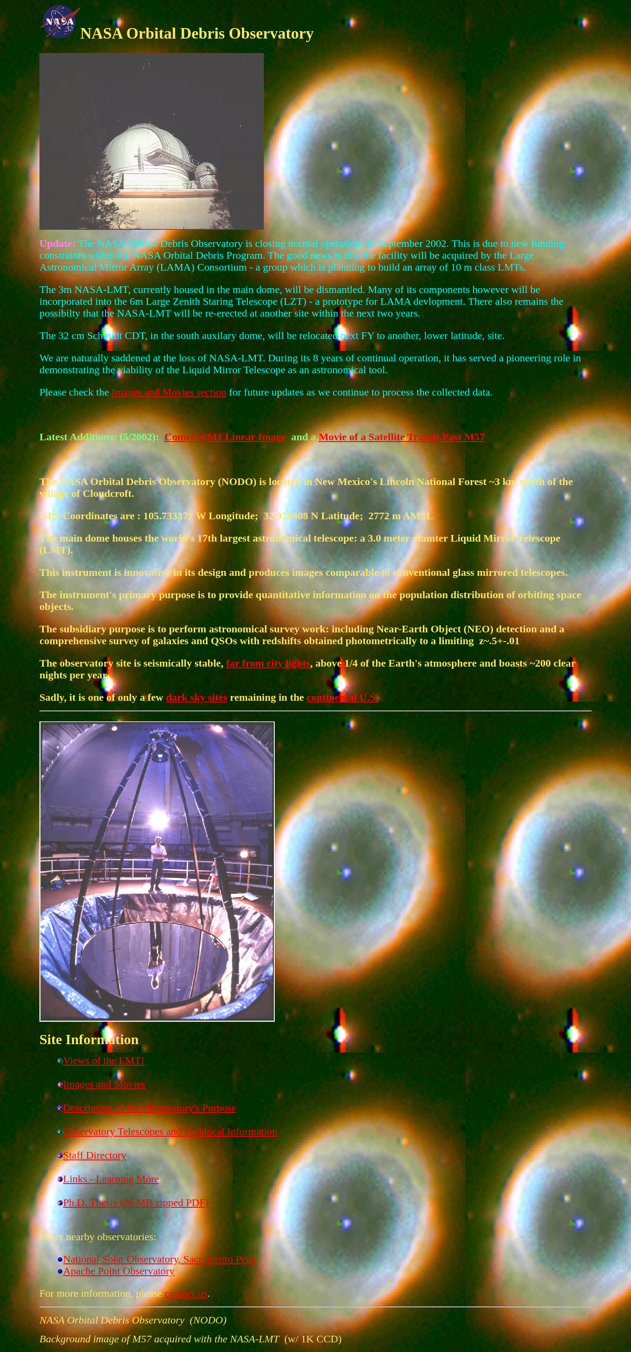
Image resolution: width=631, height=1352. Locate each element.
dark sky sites (196, 697)
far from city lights (268, 663)
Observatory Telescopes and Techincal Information (170, 1131)
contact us (186, 1293)
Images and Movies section (169, 392)
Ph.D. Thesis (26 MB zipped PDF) (136, 1202)
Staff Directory (94, 1155)
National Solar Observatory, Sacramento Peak (159, 1259)
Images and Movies (104, 1084)
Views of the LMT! (104, 1060)
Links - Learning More (111, 1178)
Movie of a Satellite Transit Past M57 (402, 436)
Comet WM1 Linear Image (225, 436)
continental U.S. (342, 697)
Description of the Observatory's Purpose (149, 1107)
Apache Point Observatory (119, 1271)
